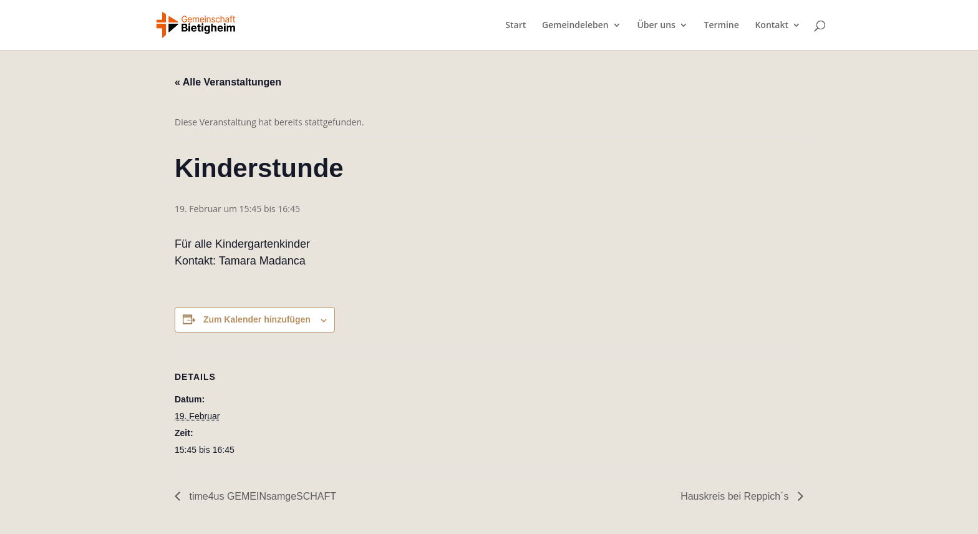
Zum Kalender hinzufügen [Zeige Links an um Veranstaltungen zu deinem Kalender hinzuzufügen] (257, 319)
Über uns (656, 26)
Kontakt (771, 26)
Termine (721, 26)
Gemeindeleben (575, 26)
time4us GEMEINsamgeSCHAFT (261, 496)
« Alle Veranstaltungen (228, 82)
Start (515, 26)
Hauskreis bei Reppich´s (736, 496)
